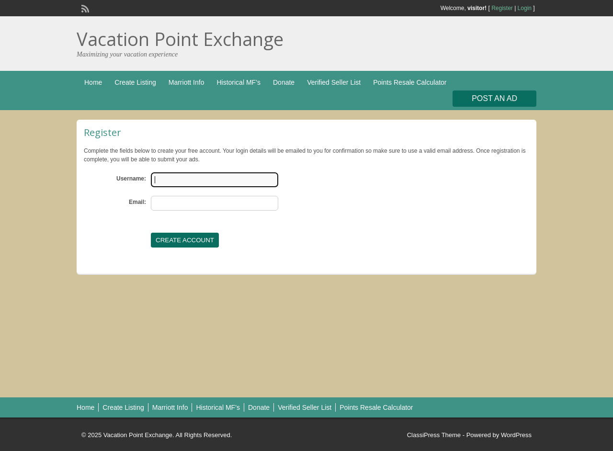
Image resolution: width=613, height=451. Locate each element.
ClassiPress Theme (434, 435)
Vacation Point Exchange (180, 38)
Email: (137, 202)
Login (525, 8)
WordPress (516, 435)
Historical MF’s (238, 82)
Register (502, 8)
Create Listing (135, 82)
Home (93, 82)
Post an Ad (494, 98)
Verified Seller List (334, 82)
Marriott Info (186, 82)
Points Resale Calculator (409, 82)
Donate (284, 82)
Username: (131, 178)
